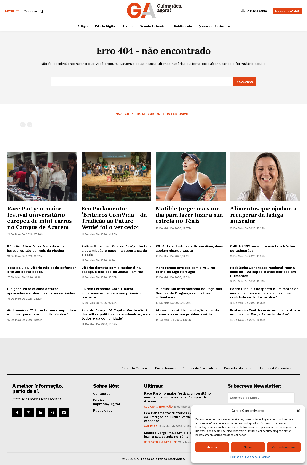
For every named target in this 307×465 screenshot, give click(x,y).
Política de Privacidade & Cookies (250, 457)
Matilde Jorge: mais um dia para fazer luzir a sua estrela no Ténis (189, 214)
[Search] (244, 81)
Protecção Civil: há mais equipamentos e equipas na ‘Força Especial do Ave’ (265, 312)
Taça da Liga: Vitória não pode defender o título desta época (41, 270)
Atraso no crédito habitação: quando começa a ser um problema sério (187, 312)
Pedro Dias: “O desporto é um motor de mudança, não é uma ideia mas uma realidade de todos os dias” (264, 293)
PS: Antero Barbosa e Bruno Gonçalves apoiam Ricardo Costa (189, 248)
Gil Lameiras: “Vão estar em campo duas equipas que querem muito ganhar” (42, 312)
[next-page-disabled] (29, 124)
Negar (248, 447)
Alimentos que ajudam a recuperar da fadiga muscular (263, 214)
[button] (298, 411)
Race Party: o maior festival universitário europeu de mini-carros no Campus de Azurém (39, 218)
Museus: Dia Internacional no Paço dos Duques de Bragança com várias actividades (189, 293)
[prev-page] (23, 124)
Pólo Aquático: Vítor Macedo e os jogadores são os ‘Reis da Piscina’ (36, 248)
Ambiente (150, 426)
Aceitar (212, 447)
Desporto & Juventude (160, 442)
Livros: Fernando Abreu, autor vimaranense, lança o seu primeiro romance (111, 293)
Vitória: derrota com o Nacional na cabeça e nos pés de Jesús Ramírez (112, 270)
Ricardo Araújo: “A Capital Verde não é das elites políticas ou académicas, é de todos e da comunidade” (116, 314)
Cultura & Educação (158, 406)
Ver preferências (284, 447)
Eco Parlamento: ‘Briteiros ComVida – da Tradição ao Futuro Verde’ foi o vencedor (114, 218)
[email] (261, 397)
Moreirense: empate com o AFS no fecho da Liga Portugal (185, 270)
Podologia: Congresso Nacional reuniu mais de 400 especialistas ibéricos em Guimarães (263, 272)
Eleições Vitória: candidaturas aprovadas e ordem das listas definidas (41, 291)
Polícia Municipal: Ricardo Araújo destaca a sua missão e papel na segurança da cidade (116, 250)
